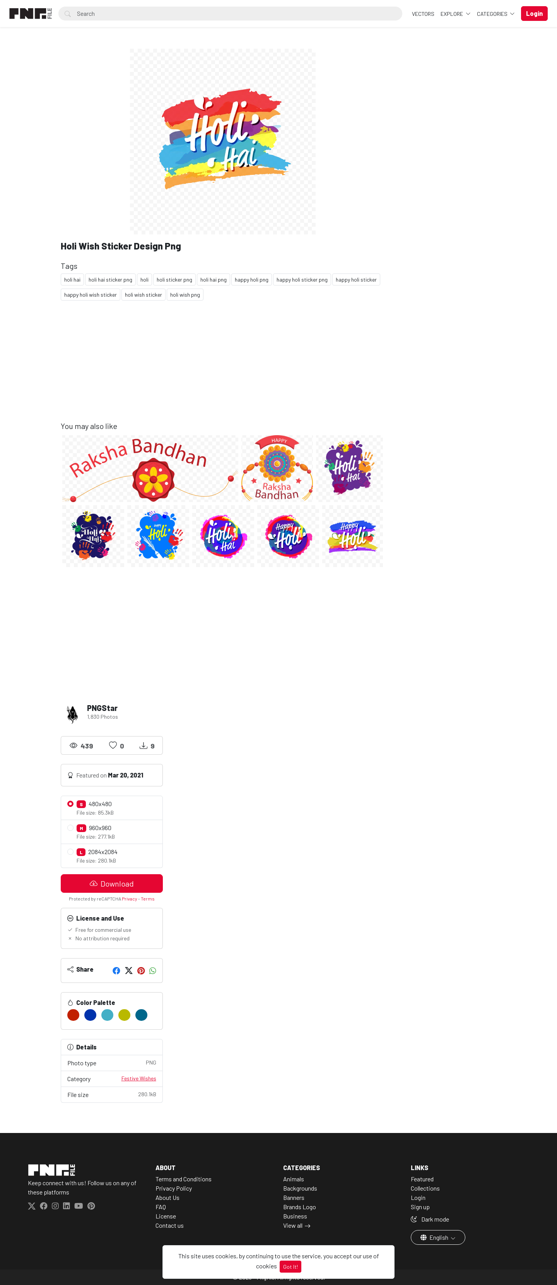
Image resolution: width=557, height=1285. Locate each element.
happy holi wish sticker (90, 294)
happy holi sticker (356, 279)
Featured (422, 1178)
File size (111, 1094)
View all (292, 1225)
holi (144, 279)
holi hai (72, 279)
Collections (425, 1188)
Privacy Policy (173, 1188)
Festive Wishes (138, 1078)
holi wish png (185, 294)
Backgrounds (300, 1188)
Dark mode (430, 1219)
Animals (293, 1178)
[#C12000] (73, 1015)
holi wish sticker (143, 294)
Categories (493, 13)
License (165, 1216)
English (434, 1237)
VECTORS (423, 13)
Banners (293, 1197)
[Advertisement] (223, 367)
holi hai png (213, 279)
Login (418, 1197)
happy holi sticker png (302, 279)
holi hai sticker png (110, 279)
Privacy (129, 898)
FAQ (160, 1206)
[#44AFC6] (107, 1015)
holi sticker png (174, 279)
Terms (148, 898)
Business (295, 1216)
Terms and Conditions (183, 1178)
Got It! (290, 1266)
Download (112, 883)
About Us (167, 1197)
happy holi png (251, 279)
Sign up (420, 1206)
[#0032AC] (90, 1015)
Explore (452, 13)
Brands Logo (299, 1206)
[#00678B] (141, 1015)
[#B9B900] (124, 1015)
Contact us (169, 1225)
